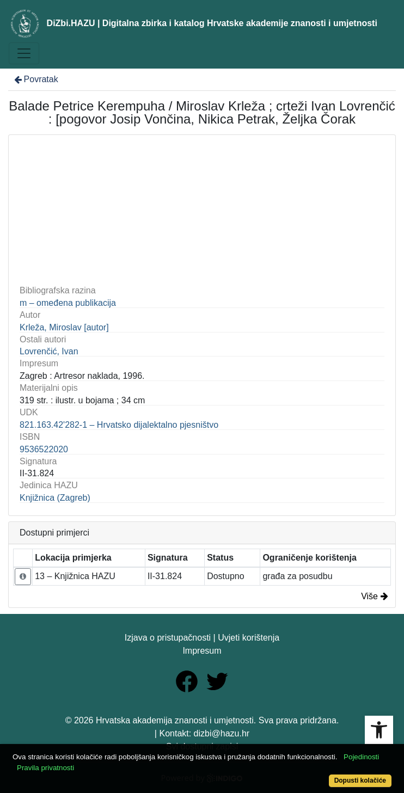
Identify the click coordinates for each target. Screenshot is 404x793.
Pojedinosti (361, 757)
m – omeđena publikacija (68, 303)
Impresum (201, 650)
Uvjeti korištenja (248, 637)
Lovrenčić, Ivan (49, 351)
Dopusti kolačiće (360, 780)
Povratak (35, 79)
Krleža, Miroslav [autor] (64, 327)
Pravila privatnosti (45, 768)
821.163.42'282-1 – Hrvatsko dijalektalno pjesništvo (119, 424)
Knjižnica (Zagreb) (55, 497)
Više (374, 596)
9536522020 (44, 449)
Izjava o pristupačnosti (168, 637)
